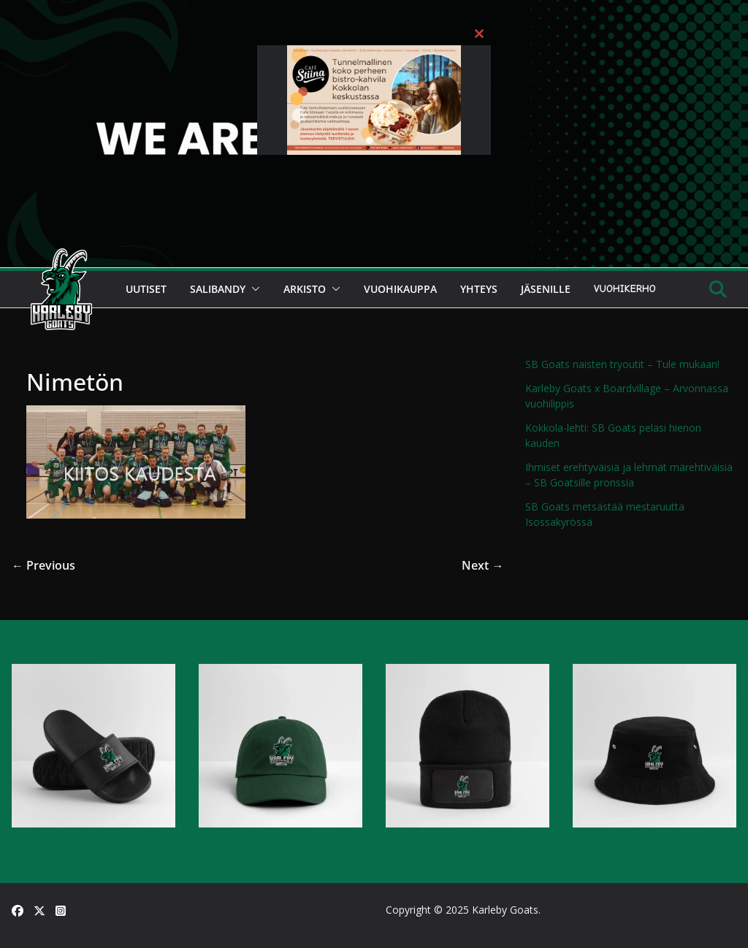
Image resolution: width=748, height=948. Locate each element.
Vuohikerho (625, 289)
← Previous (43, 565)
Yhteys (478, 289)
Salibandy (217, 289)
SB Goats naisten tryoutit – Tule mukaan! (622, 364)
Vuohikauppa (400, 289)
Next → (482, 565)
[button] (252, 289)
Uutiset (146, 289)
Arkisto (304, 289)
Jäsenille (545, 289)
